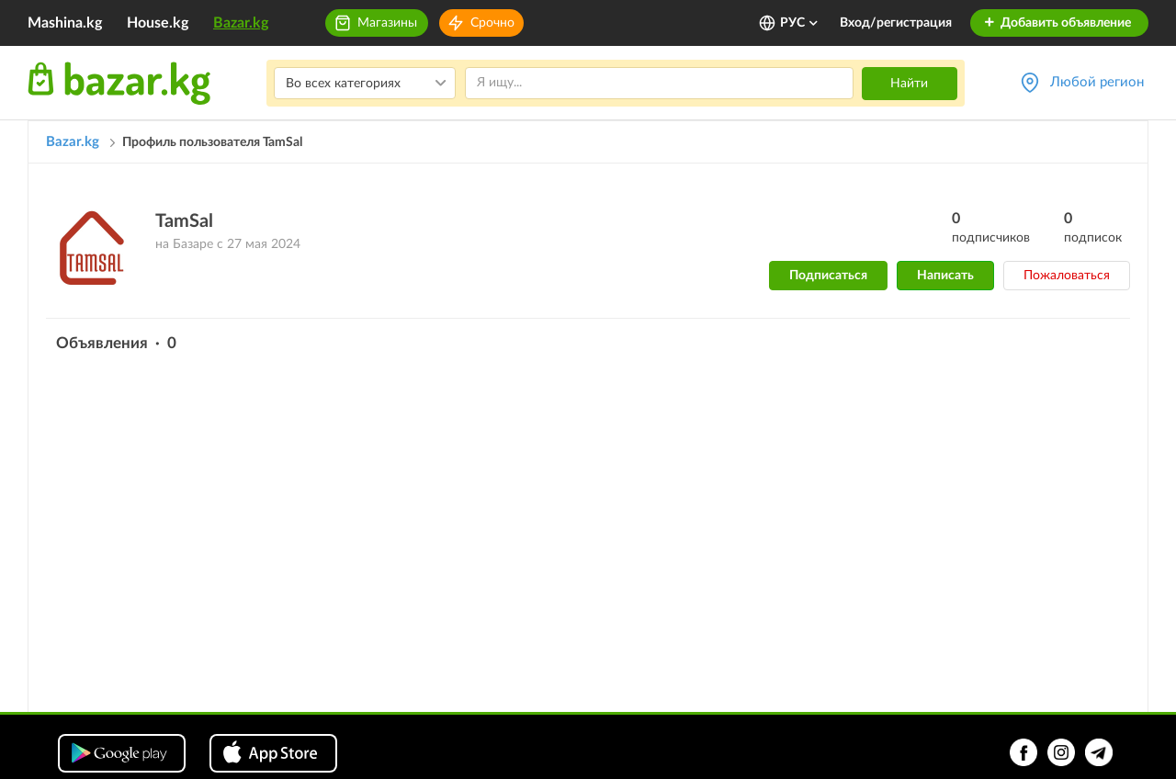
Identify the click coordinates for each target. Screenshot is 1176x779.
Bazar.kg (240, 23)
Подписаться (828, 275)
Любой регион (1097, 82)
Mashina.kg (65, 23)
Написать (945, 275)
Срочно (492, 23)
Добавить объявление (1057, 23)
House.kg (157, 23)
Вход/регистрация (896, 23)
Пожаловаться (1066, 275)
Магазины (387, 23)
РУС (800, 23)
